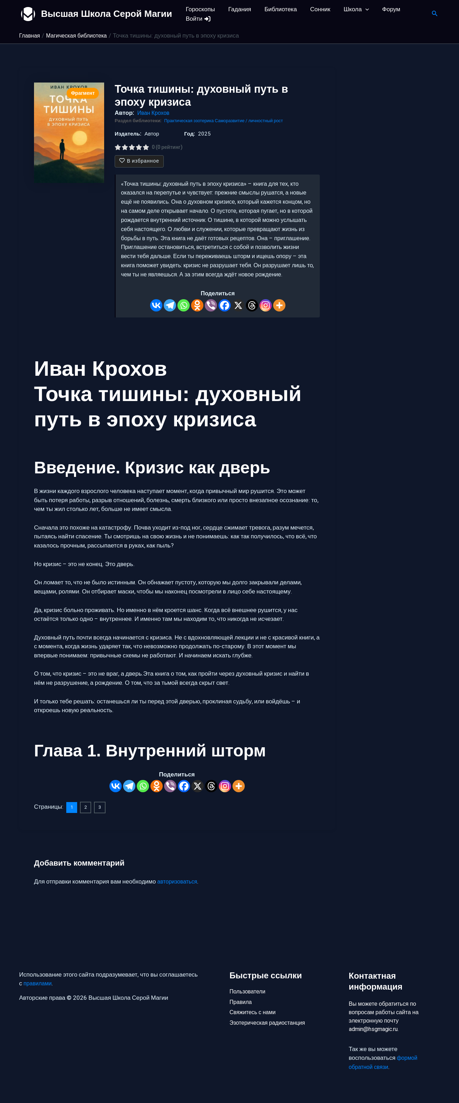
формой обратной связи (384, 1062)
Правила (242, 1001)
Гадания (237, 9)
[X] (238, 305)
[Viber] (211, 305)
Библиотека (277, 9)
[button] (359, 9)
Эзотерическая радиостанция (270, 1024)
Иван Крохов (154, 113)
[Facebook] (224, 305)
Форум (383, 9)
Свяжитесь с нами (254, 1013)
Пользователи (249, 989)
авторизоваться (179, 881)
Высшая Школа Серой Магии (106, 13)
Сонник (315, 9)
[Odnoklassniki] (197, 305)
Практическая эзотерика (191, 120)
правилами (38, 982)
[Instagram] (265, 305)
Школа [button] (350, 9)
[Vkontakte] (156, 305)
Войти (198, 18)
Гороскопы (199, 9)
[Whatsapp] (183, 305)
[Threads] (252, 305)
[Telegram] (170, 305)
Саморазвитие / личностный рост (256, 120)
